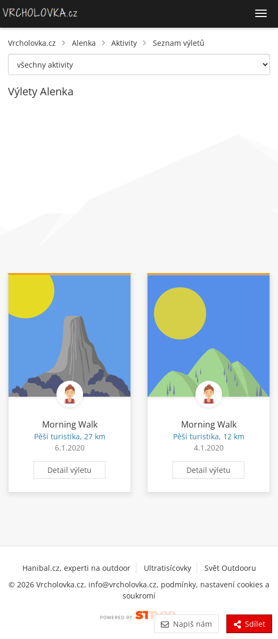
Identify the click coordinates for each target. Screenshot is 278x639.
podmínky (178, 584)
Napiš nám (186, 624)
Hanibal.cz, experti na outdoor (76, 568)
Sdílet (249, 624)
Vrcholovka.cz (32, 43)
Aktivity (124, 43)
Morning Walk (69, 424)
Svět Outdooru (230, 568)
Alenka (84, 43)
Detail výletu (69, 470)
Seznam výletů (179, 43)
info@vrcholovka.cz (122, 584)
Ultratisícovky (167, 568)
